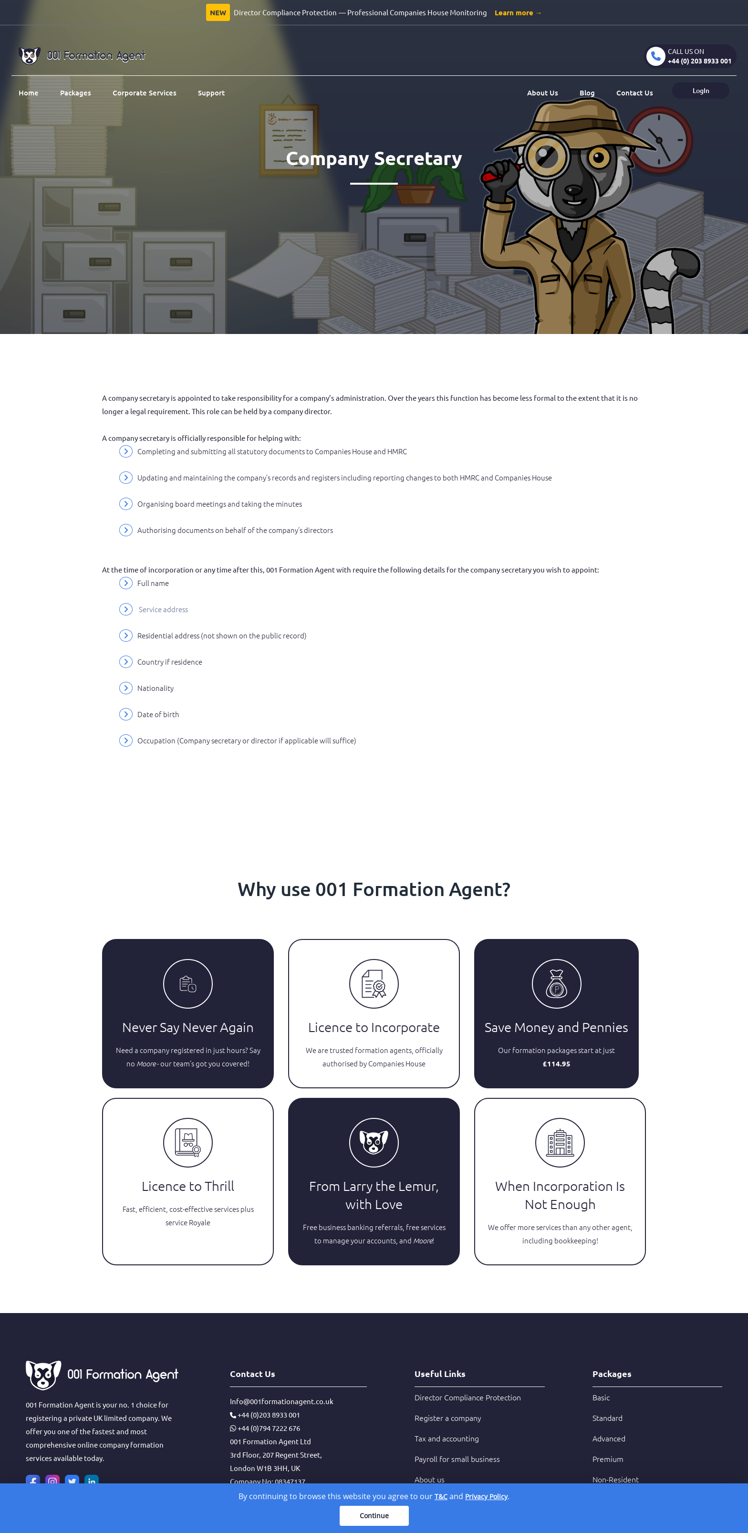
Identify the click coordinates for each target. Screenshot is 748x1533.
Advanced (608, 1438)
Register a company (448, 1417)
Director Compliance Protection (468, 1397)
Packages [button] (75, 92)
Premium (607, 1458)
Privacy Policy (486, 1496)
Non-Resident (615, 1479)
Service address (163, 609)
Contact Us (634, 92)
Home (29, 92)
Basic (601, 1397)
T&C (441, 1496)
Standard (607, 1417)
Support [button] (211, 92)
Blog (587, 92)
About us (430, 1479)
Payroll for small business (457, 1458)
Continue (374, 1515)
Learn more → (518, 12)
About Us (542, 92)
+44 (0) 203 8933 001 (700, 60)
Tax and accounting (447, 1438)
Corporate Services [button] (145, 92)
